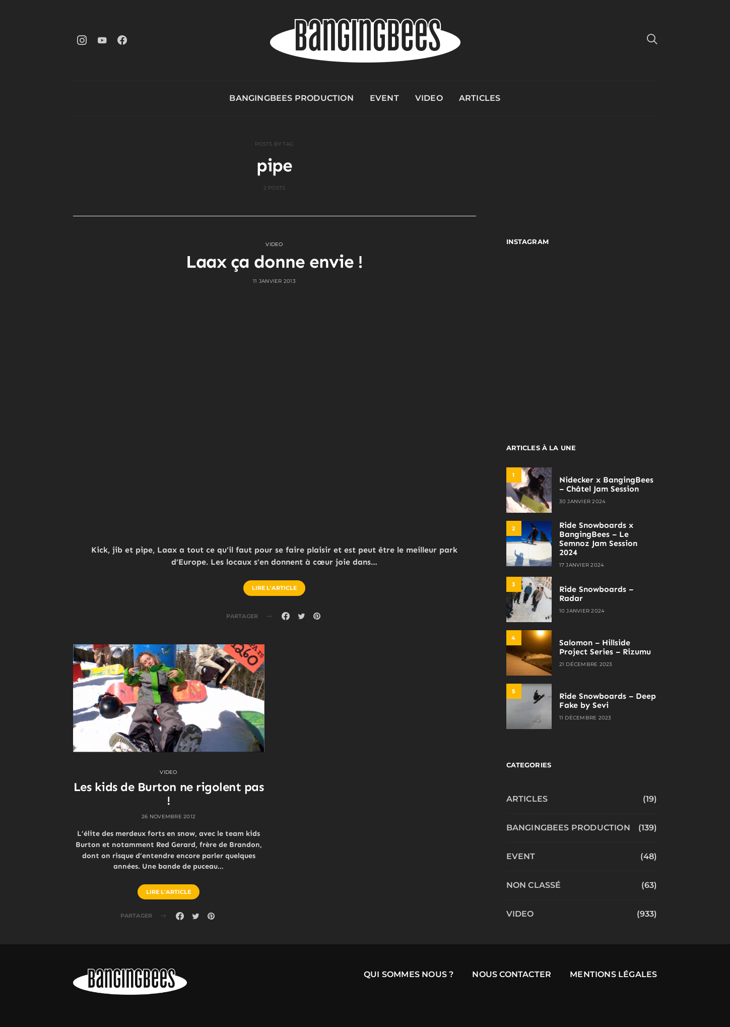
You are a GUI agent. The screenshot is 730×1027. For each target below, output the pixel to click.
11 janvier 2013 (274, 281)
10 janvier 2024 (582, 611)
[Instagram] (82, 40)
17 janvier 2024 (582, 565)
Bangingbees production (291, 98)
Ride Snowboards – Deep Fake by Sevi (607, 700)
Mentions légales (613, 974)
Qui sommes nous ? (408, 974)
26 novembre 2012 (168, 816)
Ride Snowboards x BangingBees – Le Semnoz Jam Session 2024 (598, 538)
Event (384, 98)
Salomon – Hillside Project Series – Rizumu (605, 647)
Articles (480, 98)
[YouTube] (102, 40)
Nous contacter (511, 974)
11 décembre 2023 (585, 717)
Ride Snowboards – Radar (596, 593)
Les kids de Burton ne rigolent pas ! (169, 793)
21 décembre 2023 (586, 664)
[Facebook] (122, 40)
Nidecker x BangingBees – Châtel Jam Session (606, 484)
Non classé (533, 885)
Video (429, 98)
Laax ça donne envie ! (274, 261)
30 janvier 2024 (582, 501)
